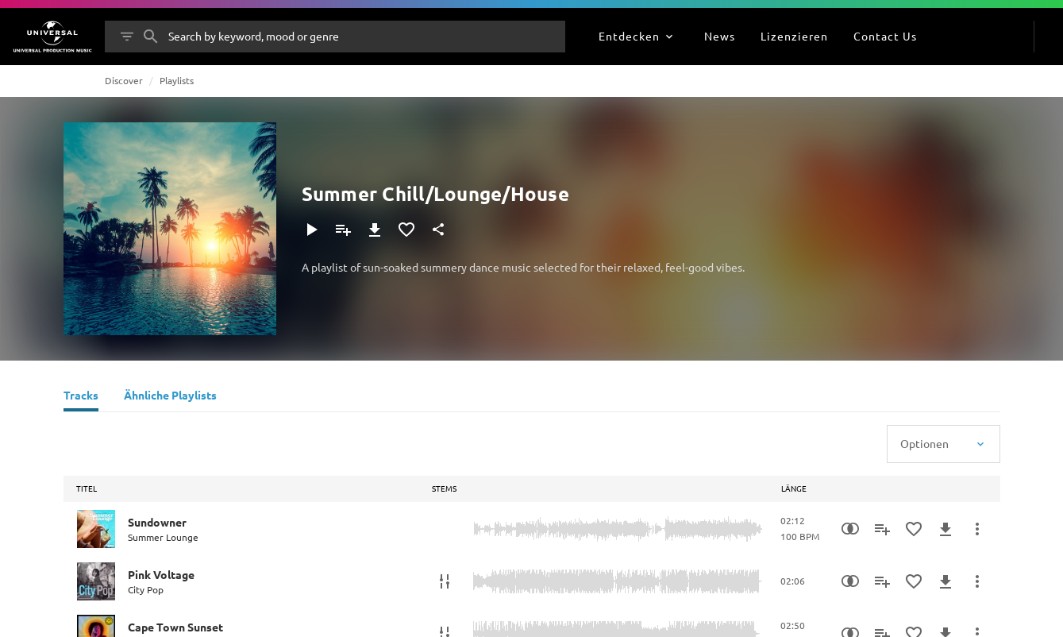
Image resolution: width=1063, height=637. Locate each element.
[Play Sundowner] (96, 529)
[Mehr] (977, 529)
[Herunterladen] (374, 229)
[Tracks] (81, 397)
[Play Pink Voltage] (96, 581)
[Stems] (444, 581)
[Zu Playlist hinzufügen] (342, 229)
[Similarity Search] (850, 529)
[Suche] (150, 36)
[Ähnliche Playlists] (170, 397)
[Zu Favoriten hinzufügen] (406, 229)
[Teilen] (438, 229)
